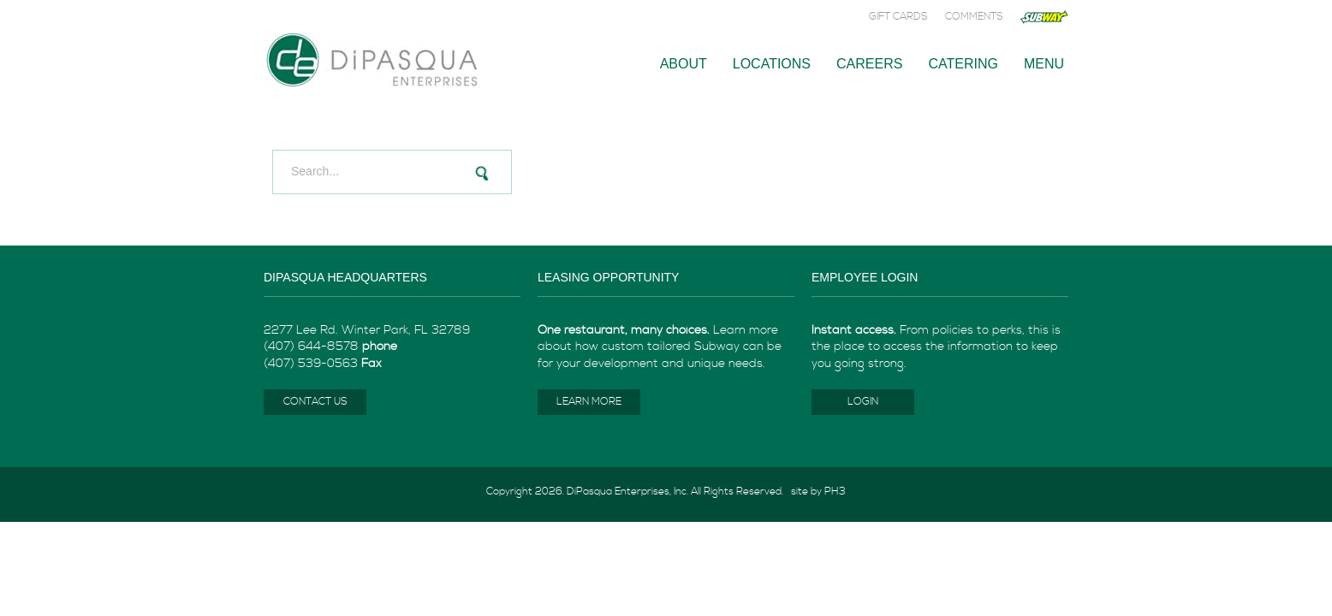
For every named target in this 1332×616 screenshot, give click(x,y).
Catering (962, 63)
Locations (772, 63)
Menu (1044, 63)
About (683, 63)
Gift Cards (898, 16)
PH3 (835, 491)
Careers (869, 63)
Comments (974, 16)
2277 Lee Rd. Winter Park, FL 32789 (367, 330)
